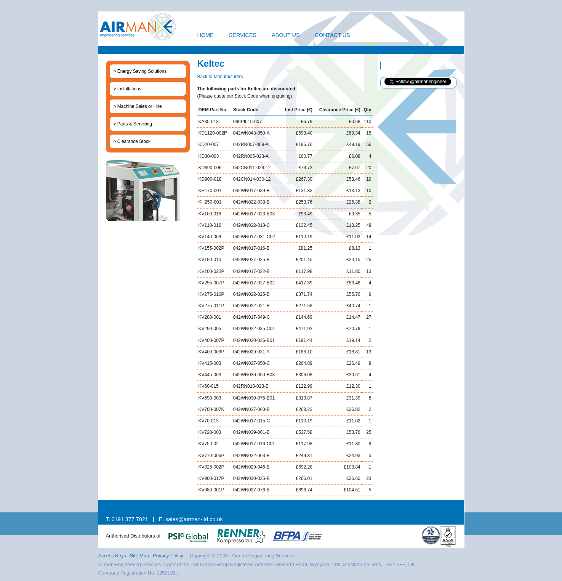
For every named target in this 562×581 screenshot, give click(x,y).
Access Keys (112, 556)
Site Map (139, 556)
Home (205, 35)
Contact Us (332, 35)
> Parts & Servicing (133, 124)
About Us (285, 35)
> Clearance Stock (132, 141)
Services (243, 35)
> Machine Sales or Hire (138, 106)
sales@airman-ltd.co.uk (194, 519)
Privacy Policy (168, 556)
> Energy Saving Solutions (140, 71)
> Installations (127, 88)
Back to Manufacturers (220, 76)
